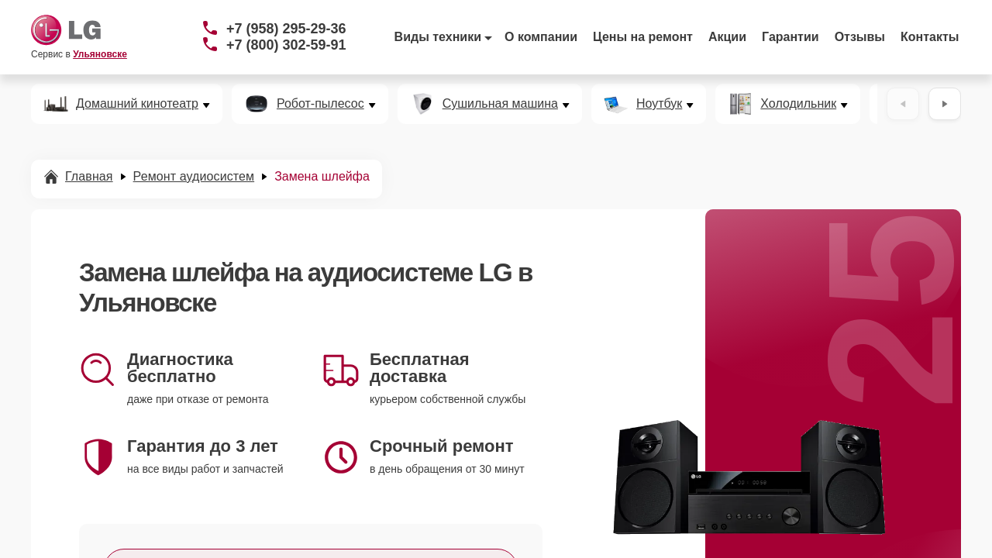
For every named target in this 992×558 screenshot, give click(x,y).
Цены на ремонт (643, 36)
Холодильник (798, 104)
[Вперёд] (944, 104)
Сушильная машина (500, 104)
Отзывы (860, 36)
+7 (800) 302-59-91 (286, 45)
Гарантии (790, 36)
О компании (541, 36)
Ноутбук (659, 104)
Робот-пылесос (320, 104)
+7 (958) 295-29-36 (286, 28)
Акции (727, 36)
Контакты (930, 36)
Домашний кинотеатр (137, 104)
